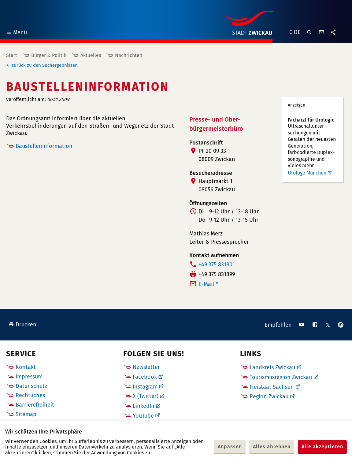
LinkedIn (143, 406)
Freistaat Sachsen (272, 387)
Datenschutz (31, 386)
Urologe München (307, 173)
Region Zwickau (269, 396)
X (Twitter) (145, 396)
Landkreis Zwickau (272, 367)
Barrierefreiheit (35, 404)
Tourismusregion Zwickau (281, 377)
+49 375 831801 (216, 264)
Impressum (29, 376)
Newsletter (146, 367)
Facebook (145, 377)
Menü (16, 33)
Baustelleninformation (44, 146)
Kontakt (26, 367)
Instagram (145, 386)
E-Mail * (208, 284)
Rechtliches (30, 395)
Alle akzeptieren (322, 446)
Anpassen (230, 446)
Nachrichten (128, 55)
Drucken (22, 324)
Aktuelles (90, 55)
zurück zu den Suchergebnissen (45, 65)
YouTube (143, 415)
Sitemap (26, 414)
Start (11, 55)
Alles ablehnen (272, 446)
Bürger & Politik (48, 55)
